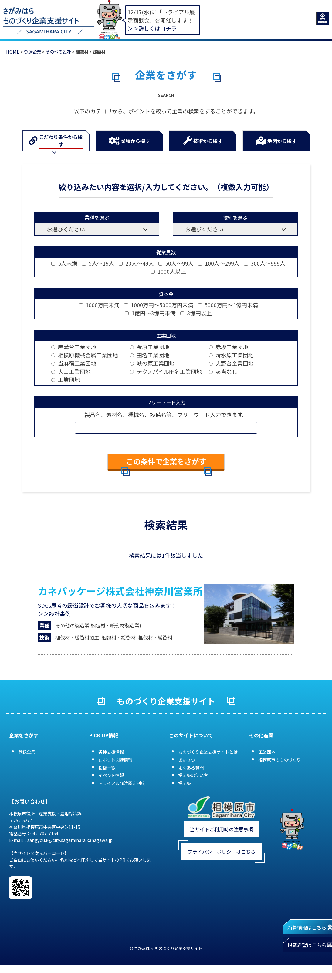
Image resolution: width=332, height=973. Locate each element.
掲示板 (184, 783)
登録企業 (32, 51)
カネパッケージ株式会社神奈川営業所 (120, 591)
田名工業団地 (149, 355)
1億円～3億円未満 (150, 313)
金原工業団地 (149, 347)
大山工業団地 (71, 371)
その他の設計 (58, 51)
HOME (12, 51)
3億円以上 (196, 313)
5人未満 (64, 263)
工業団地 (65, 380)
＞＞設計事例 (54, 613)
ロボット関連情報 (115, 759)
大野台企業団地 (231, 363)
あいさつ (186, 759)
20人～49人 (136, 263)
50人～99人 (176, 263)
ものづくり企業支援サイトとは (208, 752)
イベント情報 (111, 775)
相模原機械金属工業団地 (84, 355)
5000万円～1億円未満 (228, 305)
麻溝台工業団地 (73, 347)
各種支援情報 (111, 752)
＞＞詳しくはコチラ (152, 28)
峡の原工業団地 (152, 363)
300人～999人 (264, 263)
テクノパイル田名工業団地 (166, 371)
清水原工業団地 (231, 355)
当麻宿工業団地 (73, 363)
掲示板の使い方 (193, 775)
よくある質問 (191, 767)
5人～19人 (98, 263)
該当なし (223, 371)
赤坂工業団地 (228, 347)
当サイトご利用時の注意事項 (221, 829)
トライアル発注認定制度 (121, 783)
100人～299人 (218, 263)
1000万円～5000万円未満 (158, 305)
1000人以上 (168, 271)
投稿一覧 (106, 767)
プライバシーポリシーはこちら (222, 851)
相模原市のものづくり (279, 759)
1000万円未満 (99, 305)
